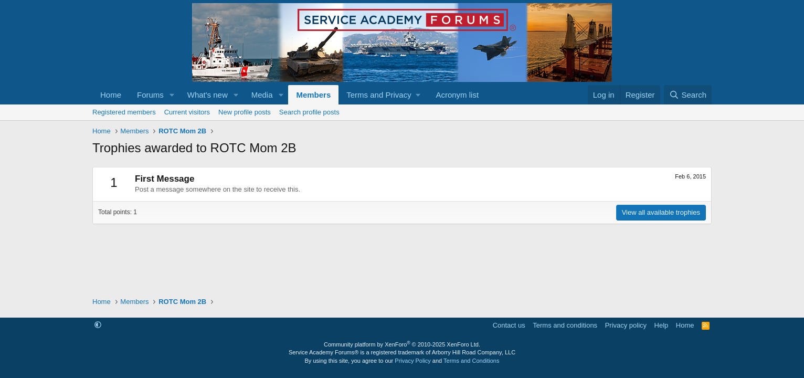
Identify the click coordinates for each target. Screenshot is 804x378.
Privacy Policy (412, 361)
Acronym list (457, 94)
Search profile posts (309, 112)
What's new (207, 94)
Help (661, 325)
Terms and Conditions (471, 361)
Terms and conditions (565, 325)
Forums (150, 94)
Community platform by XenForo (402, 344)
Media (262, 94)
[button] (172, 94)
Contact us (509, 325)
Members (313, 94)
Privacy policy (626, 325)
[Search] (688, 94)
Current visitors (187, 112)
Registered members (124, 112)
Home (110, 94)
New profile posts (244, 112)
